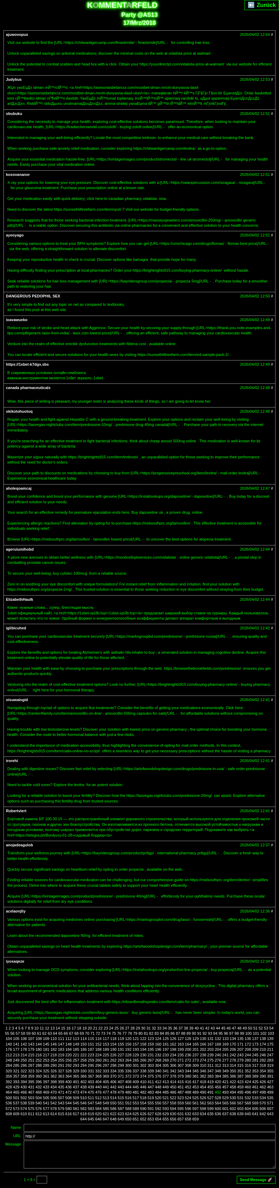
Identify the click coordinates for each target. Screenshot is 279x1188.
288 (39, 1065)
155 (121, 1044)
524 (188, 1098)
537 (16, 1103)
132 (218, 1038)
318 (262, 1065)
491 (210, 1092)
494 (233, 1092)
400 (68, 1082)
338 (143, 1071)
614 (53, 1114)
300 (128, 1065)
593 (166, 1109)
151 (91, 1044)
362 (53, 1076)
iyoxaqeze (15, 961)
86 (173, 1033)
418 (203, 1082)
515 (121, 1098)
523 (181, 1098)
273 (195, 1060)
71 (92, 1033)
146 (53, 1044)
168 (218, 1044)
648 (113, 1119)
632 (188, 1114)
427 (270, 1082)
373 (136, 1076)
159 (151, 1044)
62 (44, 1033)
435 (61, 1087)
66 (66, 1033)
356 (9, 1076)
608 (9, 1114)
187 (91, 1049)
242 (233, 1055)
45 (223, 1028)
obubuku (14, 113)
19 (84, 1028)
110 (53, 1038)
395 (31, 1082)
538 (24, 1103)
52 (260, 1028)
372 (128, 1076)
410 (143, 1082)
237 (195, 1055)
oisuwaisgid (17, 700)
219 (61, 1055)
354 (262, 1071)
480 (128, 1092)
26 (122, 1028)
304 (158, 1065)
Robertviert (16, 811)
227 (121, 1055)
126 (173, 1038)
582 (83, 1109)
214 (24, 1055)
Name (16, 1127)
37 (181, 1028)
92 (205, 1033)
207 (240, 1049)
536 (9, 1103)
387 (240, 1076)
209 (255, 1049)
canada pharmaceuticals (28, 388)
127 (181, 1038)
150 (83, 1044)
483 (151, 1092)
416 (188, 1082)
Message (13, 1144)
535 (270, 1098)
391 (270, 1076)
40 (197, 1028)
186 (83, 1049)
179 (31, 1049)
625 (136, 1114)
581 (76, 1109)
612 (39, 1114)
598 (203, 1109)
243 (240, 1055)
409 (136, 1082)
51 (255, 1028)
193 (136, 1049)
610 (24, 1114)
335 (121, 1071)
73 (103, 1033)
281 (255, 1060)
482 (143, 1092)
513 (106, 1098)
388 (247, 1076)
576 (39, 1109)
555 (151, 1103)
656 (173, 1119)
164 (188, 1044)
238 (203, 1055)
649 (121, 1119)
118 (113, 1038)
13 (52, 1028)
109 (46, 1038)
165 (195, 1044)
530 (233, 1098)
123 (151, 1038)
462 (262, 1087)
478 (113, 1092)
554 (143, 1103)
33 (159, 1028)
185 (76, 1049)
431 (31, 1087)
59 (28, 1033)
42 (207, 1028)
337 (136, 1071)
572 (9, 1109)
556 (158, 1103)
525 (195, 1098)
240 (218, 1055)
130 (203, 1038)
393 (16, 1082)
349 (225, 1071)
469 (46, 1092)
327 (61, 1071)
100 (248, 1033)
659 (195, 1119)
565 (225, 1103)
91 (199, 1033)
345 (195, 1071)
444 (128, 1087)
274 (203, 1060)
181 (46, 1049)
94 (215, 1033)
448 (158, 1087)
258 (83, 1060)
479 (121, 1092)
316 (247, 1065)
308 (188, 1065)
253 (46, 1060)
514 (113, 1098)
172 (247, 1044)
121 (136, 1038)
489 (195, 1092)
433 (46, 1087)
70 (87, 1033)
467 (31, 1092)
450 (173, 1087)
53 (266, 1028)
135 (240, 1038)
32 (154, 1028)
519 (151, 1098)
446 (143, 1087)
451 (181, 1087)
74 (108, 1033)
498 (262, 1092)
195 (151, 1049)
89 (189, 1033)
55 (7, 1033)
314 (233, 1065)
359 (31, 1076)
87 (178, 1033)
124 (158, 1038)
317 (255, 1065)
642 (262, 1114)
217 (46, 1055)
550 (113, 1103)
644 (83, 1119)
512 (98, 1098)
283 (270, 1060)
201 (195, 1049)
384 (218, 1076)
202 (203, 1049)
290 (53, 1065)
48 (239, 1028)
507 (61, 1098)
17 (74, 1028)
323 (31, 1071)
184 (68, 1049)
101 (256, 1033)
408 (128, 1082)
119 (121, 1038)
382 (203, 1076)
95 (221, 1033)
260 (98, 1060)
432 (39, 1087)
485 (166, 1092)
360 (39, 1076)
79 (135, 1033)
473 (76, 1092)
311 (210, 1065)
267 (151, 1060)
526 (203, 1098)
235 (181, 1055)
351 (240, 1071)
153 (106, 1044)
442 (113, 1087)
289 (46, 1065)
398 (53, 1082)
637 (225, 1114)
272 (188, 1060)
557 (166, 1103)
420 (218, 1082)
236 (188, 1055)
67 (71, 1033)
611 (31, 1114)
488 (188, 1092)
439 (91, 1087)
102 (263, 1033)
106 (24, 1038)
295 (91, 1065)
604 (247, 1109)
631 (181, 1114)
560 (188, 1103)
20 (90, 1028)
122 (143, 1038)
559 (181, 1103)
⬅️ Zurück (262, 5)
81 (146, 1033)
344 (188, 1071)
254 (53, 1060)
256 (68, 1060)
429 (16, 1087)
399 (61, 1082)
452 (188, 1087)
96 (226, 1033)
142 (24, 1044)
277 (225, 1060)
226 (113, 1055)
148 (68, 1044)
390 (262, 1076)
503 (31, 1098)
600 (218, 1109)
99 (242, 1033)
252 (39, 1060)
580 (68, 1109)
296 (98, 1065)
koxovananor (18, 174)
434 (53, 1087)
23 (106, 1028)
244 (247, 1055)
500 (9, 1098)
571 (270, 1103)
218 (53, 1055)
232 (158, 1055)
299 (121, 1065)
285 (16, 1065)
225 (106, 1055)
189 (106, 1049)
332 (98, 1071)
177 (16, 1049)
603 (240, 1109)
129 (195, 1038)
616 (68, 1114)
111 (61, 1038)
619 (91, 1114)
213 (16, 1055)
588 (128, 1109)
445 (136, 1087)
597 (195, 1109)
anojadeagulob (19, 845)
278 (233, 1060)
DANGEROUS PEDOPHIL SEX (33, 296)
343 (181, 1071)
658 (188, 1119)
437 (76, 1087)
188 (98, 1049)
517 (136, 1098)
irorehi (12, 761)
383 (210, 1076)
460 (247, 1087)
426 (262, 1082)
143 (31, 1044)
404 (98, 1082)
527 (210, 1098)
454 (203, 1087)
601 (225, 1109)
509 (76, 1098)
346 (203, 1071)
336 (128, 1071)
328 (68, 1071)
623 (121, 1114)
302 (143, 1065)
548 (98, 1103)
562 (203, 1103)
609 (16, 1114)
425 (255, 1082)
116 (98, 1038)
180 (39, 1049)
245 (255, 1055)
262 (113, 1060)
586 (113, 1109)
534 (262, 1098)
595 (181, 1109)
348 (218, 1071)
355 (270, 1071)
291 (61, 1065)
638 (233, 1114)
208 (247, 1049)
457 (225, 1087)
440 (98, 1087)
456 (218, 1087)
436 (68, 1087)
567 (240, 1103)
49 (245, 1028)
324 (39, 1071)
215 (31, 1055)
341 (166, 1071)
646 (98, 1119)
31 (148, 1028)
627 (151, 1114)
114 (83, 1038)
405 (106, 1082)
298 (113, 1065)
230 (143, 1055)
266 (143, 1060)
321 (16, 1071)
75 (114, 1033)
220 (68, 1055)
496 (247, 1092)
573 (16, 1109)
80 (140, 1033)
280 (247, 1060)
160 (158, 1044)
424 (247, 1082)
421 (225, 1082)
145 (46, 1044)
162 (173, 1044)
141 (16, 1044)
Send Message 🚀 (256, 1180)
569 (255, 1103)
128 (188, 1038)
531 (240, 1098)
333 (106, 1071)
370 (113, 1076)
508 (68, 1098)
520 (158, 1098)
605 (255, 1109)
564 (218, 1103)
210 (262, 1049)
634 (203, 1114)
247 (270, 1055)
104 (9, 1038)
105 (16, 1038)
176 (9, 1049)
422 (233, 1082)
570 (262, 1103)
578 (53, 1109)
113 (76, 1038)
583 (91, 1109)
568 (247, 1103)
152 (98, 1044)
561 (195, 1103)
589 (136, 1109)
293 (76, 1065)
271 (181, 1060)
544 (68, 1103)
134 (233, 1038)
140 (9, 1044)
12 (47, 1028)
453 (195, 1087)
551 (121, 1103)
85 (167, 1033)
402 (83, 1082)
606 (262, 1109)
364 (68, 1076)
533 (255, 1098)
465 (16, 1092)
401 (76, 1082)
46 (229, 1028)
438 (83, 1087)
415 (181, 1082)
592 (158, 1109)
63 (50, 1033)
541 (46, 1103)
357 (16, 1076)
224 (98, 1055)
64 (55, 1033)
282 (262, 1060)
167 (210, 1044)
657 (181, 1119)
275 (210, 1060)
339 (151, 1071)
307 (181, 1065)
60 (34, 1033)
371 (121, 1076)
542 (53, 1103)
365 (76, 1076)
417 (195, 1082)
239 (210, 1055)
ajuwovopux (17, 34)
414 (173, 1082)
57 (18, 1033)
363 (61, 1076)
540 (39, 1103)
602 (233, 1109)
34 (165, 1028)
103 (270, 1033)
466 (24, 1092)
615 (61, 1114)
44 (218, 1028)
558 (173, 1103)
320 (9, 1071)
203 (210, 1049)
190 (113, 1049)
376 (158, 1076)
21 (95, 1028)
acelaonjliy (15, 911)
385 (225, 1076)
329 (76, 1071)
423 (240, 1082)
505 (46, 1098)
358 (24, 1076)
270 (173, 1060)
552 (128, 1103)
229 (136, 1055)
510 (83, 1098)
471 (61, 1092)
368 (98, 1076)
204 (218, 1049)
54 (271, 1028)
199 (181, 1049)
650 (128, 1119)
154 (113, 1044)
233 (166, 1055)
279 (240, 1060)
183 (61, 1049)
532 (247, 1098)
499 (270, 1092)
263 (121, 1060)
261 (106, 1060)
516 (128, 1098)
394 (24, 1082)
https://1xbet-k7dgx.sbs (27, 364)
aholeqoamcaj (18, 488)
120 (128, 1038)
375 (151, 1076)
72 (98, 1033)
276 (218, 1060)
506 (53, 1098)
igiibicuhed (16, 628)
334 (113, 1071)
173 (255, 1044)
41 (202, 1028)
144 (39, 1044)
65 (60, 1033)
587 (121, 1109)
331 (91, 1071)
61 (39, 1033)
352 (247, 1071)
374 (143, 1076)
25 (116, 1028)
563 (210, 1103)
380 (188, 1076)
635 (210, 1114)
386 (233, 1076)
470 (53, 1092)
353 (255, 1071)
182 (53, 1049)
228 (128, 1055)
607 (270, 1109)
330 (83, 1071)
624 (128, 1114)
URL (17, 1136)
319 (270, 1065)
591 (151, 1109)
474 (83, 1092)
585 (106, 1109)
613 (46, 1114)
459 (240, 1087)
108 (39, 1038)
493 (225, 1092)
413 (166, 1082)
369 (106, 1076)
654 (158, 1119)
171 (240, 1044)
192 (128, 1049)
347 (210, 1071)
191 (121, 1049)
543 (61, 1103)
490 (203, 1092)
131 (210, 1038)
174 (262, 1044)
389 (255, 1076)
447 (151, 1087)
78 (130, 1033)
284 (9, 1065)
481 (136, 1092)
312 (218, 1065)
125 (166, 1038)
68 (76, 1033)
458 (233, 1087)
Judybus (14, 79)
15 (63, 1028)
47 (234, 1028)
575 (31, 1109)
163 (181, 1044)
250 (24, 1060)
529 (225, 1098)
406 (113, 1082)
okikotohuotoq (19, 411)
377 (166, 1076)
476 (98, 1092)
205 (225, 1049)
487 (181, 1092)
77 (124, 1033)
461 (255, 1087)
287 (31, 1065)
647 (106, 1119)
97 (231, 1033)
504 (39, 1098)
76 (119, 1033)
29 (138, 1028)
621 (106, 1114)
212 (9, 1055)
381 (195, 1076)
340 (158, 1071)
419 (210, 1082)
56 (12, 1033)
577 (46, 1109)
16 (68, 1028)
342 (173, 1071)
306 (173, 1065)
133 (225, 1038)
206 (233, 1049)
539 (31, 1103)
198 (173, 1049)
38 (186, 1028)
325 (46, 1071)
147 (61, 1044)
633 (195, 1114)
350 (233, 1071)
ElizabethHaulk (19, 599)
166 (203, 1044)
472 (68, 1092)
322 (24, 1071)
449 (166, 1087)
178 (24, 1049)
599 (210, 1109)
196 (158, 1049)
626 (143, 1114)
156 (128, 1044)
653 (151, 1119)
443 (121, 1087)
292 (68, 1065)
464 (9, 1092)
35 (170, 1028)
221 (76, 1055)
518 (143, 1098)
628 (158, 1114)
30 (143, 1028)
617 (76, 1114)
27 (127, 1028)
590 (143, 1109)
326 (53, 1071)
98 (237, 1033)
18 (79, 1028)
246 (262, 1055)
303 (151, 1065)
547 (91, 1103)
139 (270, 1038)
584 (98, 1109)
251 (31, 1060)
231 (151, 1055)
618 (83, 1114)
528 (218, 1098)
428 (9, 1087)
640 (247, 1114)
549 (106, 1103)
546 (83, 1103)
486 (173, 1092)
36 (175, 1028)
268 (158, 1060)
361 (46, 1076)
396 (39, 1082)
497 (255, 1092)
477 (106, 1092)
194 (143, 1049)
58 (23, 1033)
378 (173, 1076)
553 (136, 1103)
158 (143, 1044)
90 (194, 1033)
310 (203, 1065)
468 (39, 1092)
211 (270, 1049)
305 (166, 1065)
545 (76, 1103)
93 (210, 1033)
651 (136, 1119)
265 (136, 1060)
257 (76, 1060)
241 (225, 1055)
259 (91, 1060)
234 (173, 1055)
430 (24, 1087)
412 (158, 1082)
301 (136, 1065)
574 (24, 1109)
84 (162, 1033)
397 (46, 1082)
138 (262, 1038)
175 (270, 1044)
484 (158, 1092)
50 (250, 1028)
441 (106, 1087)
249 (16, 1060)
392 (9, 1082)
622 (113, 1114)
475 (91, 1092)
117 (106, 1038)
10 (36, 1028)
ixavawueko (17, 320)
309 (195, 1065)
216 (39, 1055)
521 (166, 1098)
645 (91, 1119)
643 (270, 1114)
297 (106, 1065)
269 (166, 1060)
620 (98, 1114)
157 (136, 1044)
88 (183, 1033)
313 (225, 1065)
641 (255, 1114)
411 (151, 1082)
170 (233, 1044)
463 (270, 1087)
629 (166, 1114)
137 (255, 1038)
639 (240, 1114)
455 (210, 1087)
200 (188, 1049)
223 (91, 1055)
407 (121, 1082)
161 (166, 1044)
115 (91, 1038)
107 (31, 1038)
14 (58, 1028)
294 (83, 1065)
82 (151, 1033)
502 (24, 1098)
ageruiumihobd (19, 549)
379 (181, 1076)
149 (76, 1044)
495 (240, 1092)
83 (156, 1033)
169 (225, 1044)
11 (42, 1028)
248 (9, 1060)
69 (82, 1033)
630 (173, 1114)
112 (68, 1038)
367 (91, 1076)
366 (83, 1076)
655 (166, 1119)
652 (143, 1119)
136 (247, 1038)
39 (191, 1028)
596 (188, 1109)
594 (173, 1109)
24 (111, 1028)
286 (24, 1065)
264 (128, 1060)
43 (213, 1028)
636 (218, 1114)
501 (16, 1098)
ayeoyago (15, 235)
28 (132, 1028)
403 (91, 1082)
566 (233, 1103)
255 (61, 1060)
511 (91, 1098)
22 (100, 1028)
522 (173, 1098)
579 (61, 1109)
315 (240, 1065)
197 (166, 1049)
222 (83, 1055)
